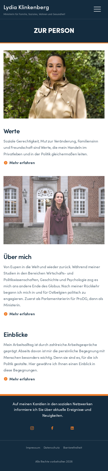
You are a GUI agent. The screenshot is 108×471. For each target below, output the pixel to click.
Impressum (33, 447)
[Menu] (99, 9)
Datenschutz (52, 447)
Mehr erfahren (19, 163)
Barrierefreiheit (72, 447)
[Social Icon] (32, 428)
